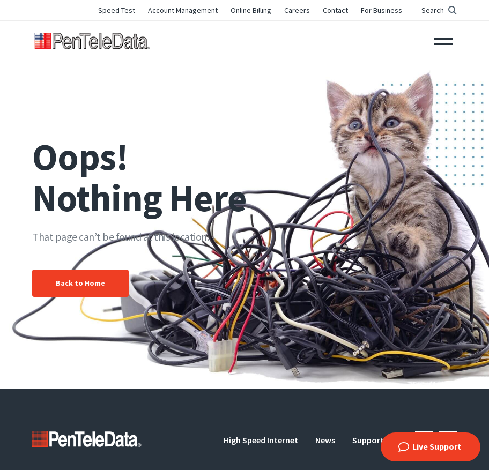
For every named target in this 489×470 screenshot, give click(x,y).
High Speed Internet (261, 440)
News (325, 440)
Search (432, 10)
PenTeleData (94, 40)
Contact (335, 10)
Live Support (436, 446)
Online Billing (251, 10)
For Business (381, 10)
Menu (443, 40)
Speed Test (116, 10)
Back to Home (80, 283)
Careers (297, 10)
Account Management (183, 10)
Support (368, 440)
